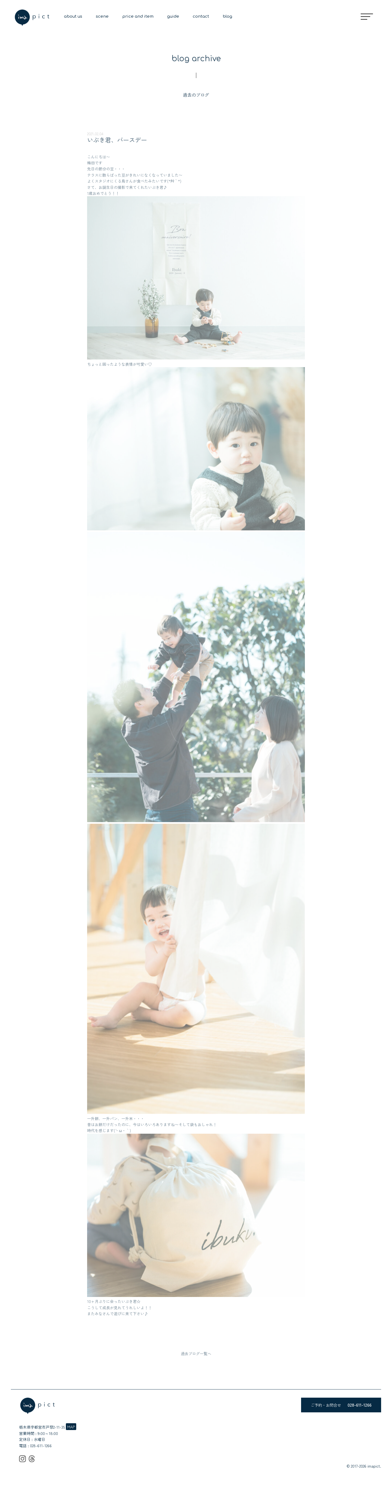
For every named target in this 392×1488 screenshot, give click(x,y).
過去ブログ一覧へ (196, 1353)
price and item (138, 16)
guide (173, 16)
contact (201, 16)
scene (102, 16)
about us (73, 16)
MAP (71, 1426)
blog (227, 16)
